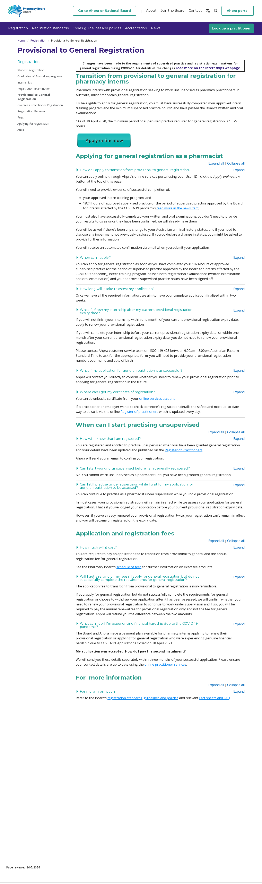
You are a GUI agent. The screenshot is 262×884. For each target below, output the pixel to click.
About (151, 10)
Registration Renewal (31, 111)
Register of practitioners (139, 411)
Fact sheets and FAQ (214, 698)
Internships (24, 82)
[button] (208, 11)
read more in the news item (177, 208)
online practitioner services (165, 664)
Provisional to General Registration (33, 97)
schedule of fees (128, 567)
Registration (18, 28)
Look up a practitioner (231, 28)
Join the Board (173, 10)
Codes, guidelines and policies (97, 28)
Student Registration (30, 70)
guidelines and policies (161, 698)
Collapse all (236, 163)
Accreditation (136, 28)
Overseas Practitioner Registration (40, 105)
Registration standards (50, 28)
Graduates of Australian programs (39, 76)
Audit (20, 130)
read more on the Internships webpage (208, 68)
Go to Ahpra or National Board (104, 11)
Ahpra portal (237, 11)
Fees (20, 117)
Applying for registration (33, 123)
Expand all (216, 163)
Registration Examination (34, 88)
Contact (195, 10)
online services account (157, 398)
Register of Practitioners (183, 450)
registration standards (124, 698)
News (155, 28)
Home (21, 40)
